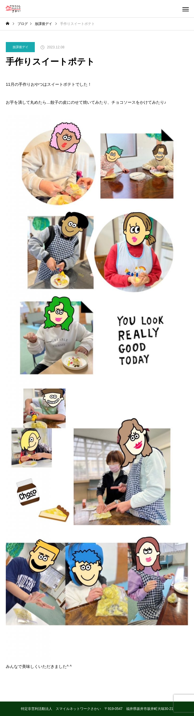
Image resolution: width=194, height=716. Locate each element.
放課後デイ (20, 47)
